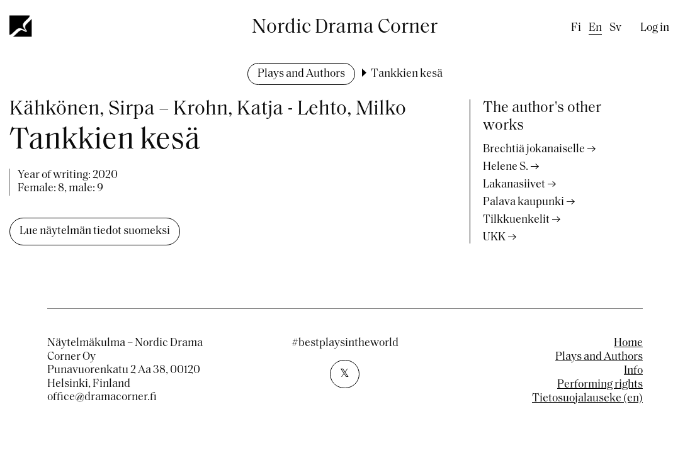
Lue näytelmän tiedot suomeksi (95, 231)
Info (633, 371)
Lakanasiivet (514, 185)
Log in (654, 28)
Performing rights (600, 385)
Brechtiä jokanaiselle (534, 149)
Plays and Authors (301, 74)
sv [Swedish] (615, 28)
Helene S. (505, 167)
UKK (494, 237)
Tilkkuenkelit (516, 220)
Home (628, 343)
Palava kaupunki (523, 202)
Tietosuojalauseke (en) (587, 399)
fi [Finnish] (576, 28)
